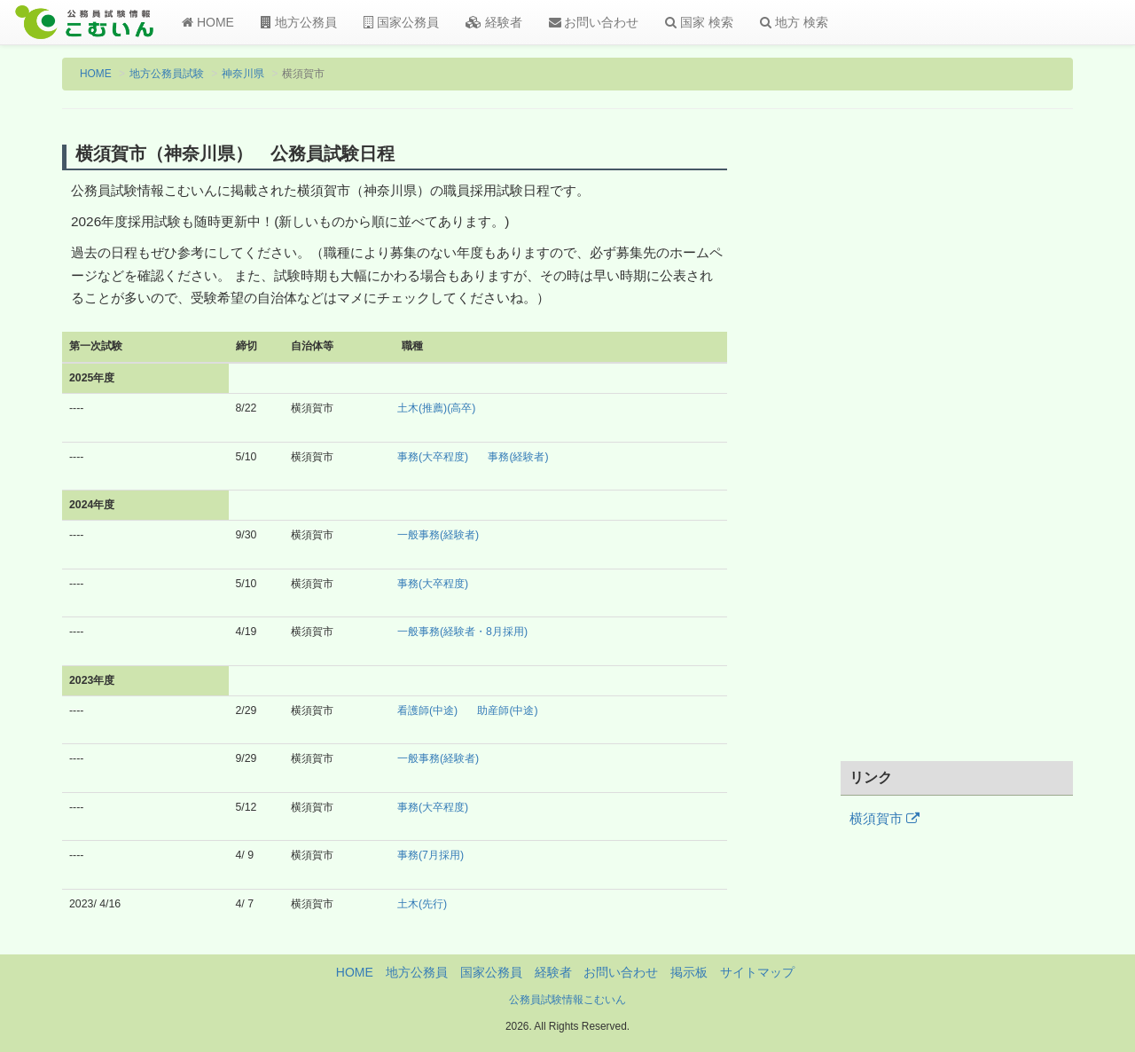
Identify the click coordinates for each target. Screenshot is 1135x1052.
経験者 (494, 22)
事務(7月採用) (430, 855)
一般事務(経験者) (438, 535)
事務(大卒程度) (432, 457)
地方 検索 (794, 22)
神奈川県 (243, 73)
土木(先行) (422, 904)
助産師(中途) (507, 710)
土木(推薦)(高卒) (436, 408)
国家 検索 (699, 22)
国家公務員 (401, 22)
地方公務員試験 (166, 73)
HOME (208, 22)
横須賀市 (884, 819)
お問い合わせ (594, 22)
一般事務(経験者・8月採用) (462, 631)
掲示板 (689, 972)
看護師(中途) (427, 710)
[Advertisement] (957, 446)
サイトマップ (757, 972)
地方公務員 (299, 22)
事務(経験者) (518, 457)
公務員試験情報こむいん (567, 999)
